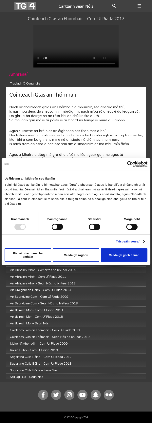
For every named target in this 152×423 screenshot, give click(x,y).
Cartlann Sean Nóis (76, 6)
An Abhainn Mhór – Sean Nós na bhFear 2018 (43, 283)
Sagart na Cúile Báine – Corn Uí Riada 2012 (41, 357)
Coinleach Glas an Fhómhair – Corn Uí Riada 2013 (45, 330)
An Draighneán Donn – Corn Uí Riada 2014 (40, 290)
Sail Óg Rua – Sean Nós (26, 377)
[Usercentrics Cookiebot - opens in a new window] (130, 164)
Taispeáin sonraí (128, 241)
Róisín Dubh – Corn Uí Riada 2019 (34, 350)
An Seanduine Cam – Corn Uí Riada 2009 (39, 296)
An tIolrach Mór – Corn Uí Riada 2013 (36, 310)
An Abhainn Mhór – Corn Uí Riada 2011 (38, 277)
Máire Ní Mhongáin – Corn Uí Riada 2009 (39, 343)
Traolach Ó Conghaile (25, 83)
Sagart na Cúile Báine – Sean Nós (33, 370)
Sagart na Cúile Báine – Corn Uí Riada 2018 (41, 363)
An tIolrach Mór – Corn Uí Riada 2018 (36, 316)
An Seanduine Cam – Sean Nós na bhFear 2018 (44, 303)
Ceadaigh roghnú (76, 255)
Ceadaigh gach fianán (124, 255)
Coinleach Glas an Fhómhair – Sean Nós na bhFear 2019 (50, 337)
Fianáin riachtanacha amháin (28, 255)
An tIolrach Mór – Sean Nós (29, 323)
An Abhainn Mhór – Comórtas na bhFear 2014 (43, 270)
